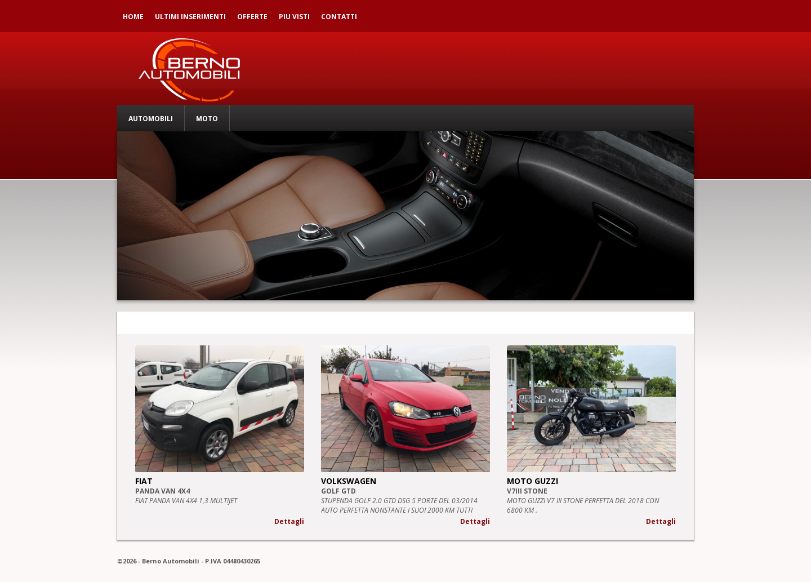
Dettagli (289, 521)
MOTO (207, 118)
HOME (133, 16)
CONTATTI (339, 16)
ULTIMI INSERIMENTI (190, 16)
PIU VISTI (294, 16)
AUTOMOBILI (150, 118)
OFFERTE (252, 16)
